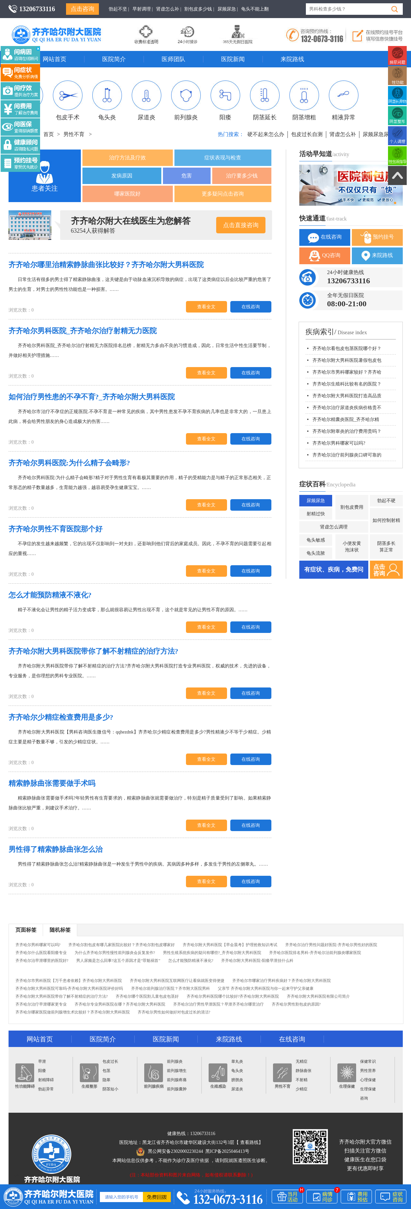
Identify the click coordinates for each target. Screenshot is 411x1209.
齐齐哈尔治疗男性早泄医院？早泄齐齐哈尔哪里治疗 (218, 1004)
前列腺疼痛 (177, 1080)
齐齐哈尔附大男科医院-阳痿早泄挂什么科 (257, 960)
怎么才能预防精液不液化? (190, 960)
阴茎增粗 (304, 101)
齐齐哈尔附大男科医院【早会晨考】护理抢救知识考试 (230, 944)
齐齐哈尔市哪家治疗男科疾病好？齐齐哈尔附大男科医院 (281, 980)
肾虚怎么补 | (168, 9)
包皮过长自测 (307, 134)
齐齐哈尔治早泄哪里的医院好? (41, 960)
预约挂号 (377, 237)
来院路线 (292, 59)
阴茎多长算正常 (386, 546)
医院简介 (114, 59)
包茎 (106, 1070)
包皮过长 (110, 1061)
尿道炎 (146, 101)
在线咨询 (250, 306)
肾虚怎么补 (343, 134)
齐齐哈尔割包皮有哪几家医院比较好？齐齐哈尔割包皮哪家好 (121, 944)
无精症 (302, 1061)
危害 (186, 175)
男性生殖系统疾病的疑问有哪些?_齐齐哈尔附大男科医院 (212, 952)
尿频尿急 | (227, 9)
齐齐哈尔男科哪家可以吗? (37, 944)
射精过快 (316, 513)
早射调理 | (142, 9)
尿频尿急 (316, 500)
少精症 (302, 1089)
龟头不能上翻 (255, 9)
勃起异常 (46, 1089)
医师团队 (173, 59)
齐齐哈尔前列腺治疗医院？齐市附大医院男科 (170, 988)
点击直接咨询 (241, 225)
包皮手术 (67, 101)
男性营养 (368, 1070)
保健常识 (368, 1061)
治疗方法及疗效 (127, 157)
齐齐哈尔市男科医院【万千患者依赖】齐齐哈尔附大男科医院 (68, 980)
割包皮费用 (351, 507)
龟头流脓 (316, 553)
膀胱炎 (237, 1080)
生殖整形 (89, 1076)
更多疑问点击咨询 (223, 194)
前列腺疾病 (154, 1076)
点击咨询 (82, 9)
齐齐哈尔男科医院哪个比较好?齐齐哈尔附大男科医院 (233, 996)
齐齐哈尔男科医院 (66, 28)
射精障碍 (46, 1080)
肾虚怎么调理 (334, 526)
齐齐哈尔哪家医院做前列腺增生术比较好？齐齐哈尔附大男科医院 (72, 1012)
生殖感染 (218, 1076)
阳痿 (225, 101)
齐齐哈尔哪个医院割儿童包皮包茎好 (147, 996)
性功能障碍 (25, 1076)
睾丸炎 (237, 1061)
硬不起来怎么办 (265, 134)
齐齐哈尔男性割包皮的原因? (296, 1004)
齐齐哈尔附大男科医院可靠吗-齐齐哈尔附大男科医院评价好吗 (69, 988)
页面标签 (25, 930)
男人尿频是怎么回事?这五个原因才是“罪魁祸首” (118, 960)
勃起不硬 (386, 500)
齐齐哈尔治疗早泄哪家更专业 (41, 1004)
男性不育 (73, 134)
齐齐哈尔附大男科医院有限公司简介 (318, 996)
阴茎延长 (265, 101)
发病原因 (121, 175)
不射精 (302, 1080)
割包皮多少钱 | (199, 9)
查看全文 (206, 306)
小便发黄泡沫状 (352, 546)
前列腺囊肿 (177, 1089)
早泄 (42, 1061)
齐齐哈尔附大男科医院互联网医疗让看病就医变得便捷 (177, 980)
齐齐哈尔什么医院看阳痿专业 (41, 952)
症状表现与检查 (222, 157)
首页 (48, 134)
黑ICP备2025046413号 (227, 1151)
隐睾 (106, 1080)
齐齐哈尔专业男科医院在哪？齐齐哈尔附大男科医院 (120, 1004)
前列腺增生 (177, 1070)
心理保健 (368, 1080)
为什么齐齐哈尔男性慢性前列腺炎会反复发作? (115, 952)
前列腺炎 (186, 101)
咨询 (364, 1098)
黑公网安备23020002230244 (169, 1151)
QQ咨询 (324, 256)
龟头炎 (107, 101)
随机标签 (60, 930)
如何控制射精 (386, 520)
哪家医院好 (127, 194)
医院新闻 (233, 59)
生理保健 (346, 1076)
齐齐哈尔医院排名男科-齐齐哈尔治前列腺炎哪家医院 (315, 952)
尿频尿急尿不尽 (381, 134)
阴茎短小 (110, 1089)
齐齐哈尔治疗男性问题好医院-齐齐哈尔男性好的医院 (331, 944)
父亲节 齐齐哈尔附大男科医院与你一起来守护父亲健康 (265, 988)
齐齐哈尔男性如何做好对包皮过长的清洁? (174, 1012)
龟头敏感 (316, 540)
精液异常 (343, 101)
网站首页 (54, 59)
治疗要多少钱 (242, 175)
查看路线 (249, 1142)
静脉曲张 (303, 1070)
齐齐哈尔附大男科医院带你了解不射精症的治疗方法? (61, 996)
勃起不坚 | (119, 9)
